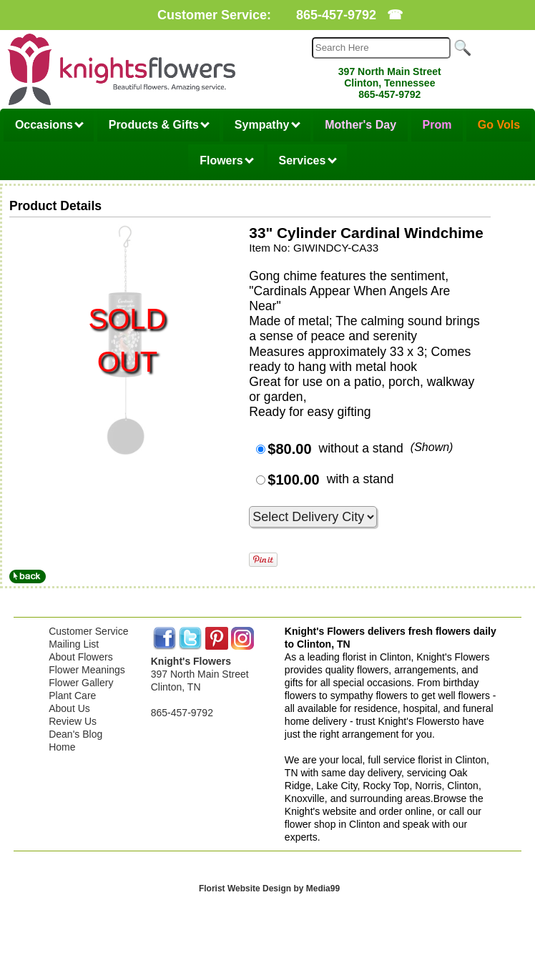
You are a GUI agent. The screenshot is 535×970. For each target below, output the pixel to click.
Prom (437, 125)
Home (62, 747)
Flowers (227, 160)
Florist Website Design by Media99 (269, 889)
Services (308, 160)
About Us (69, 708)
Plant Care (72, 695)
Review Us (73, 721)
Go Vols (499, 125)
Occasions (49, 125)
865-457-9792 (336, 15)
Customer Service (88, 631)
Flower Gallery (81, 682)
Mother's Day (360, 125)
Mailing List (74, 644)
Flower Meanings (87, 669)
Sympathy (267, 125)
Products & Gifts (159, 125)
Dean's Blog (75, 734)
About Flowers (80, 657)
